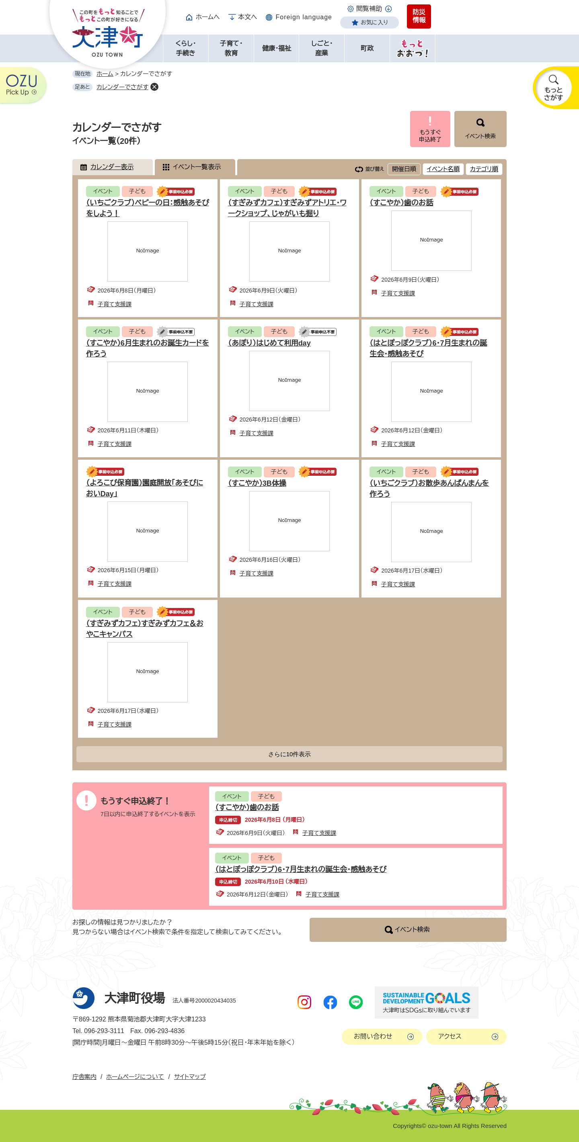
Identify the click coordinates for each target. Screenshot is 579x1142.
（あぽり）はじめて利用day (269, 343)
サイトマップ (190, 1076)
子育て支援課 (114, 304)
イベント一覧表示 (197, 167)
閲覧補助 (369, 8)
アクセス (450, 1036)
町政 (367, 48)
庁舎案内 (84, 1076)
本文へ (247, 17)
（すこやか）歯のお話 (401, 203)
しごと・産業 (322, 48)
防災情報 (419, 16)
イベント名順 (443, 169)
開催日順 (404, 169)
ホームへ (208, 17)
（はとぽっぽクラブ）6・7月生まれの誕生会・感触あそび (300, 870)
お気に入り (374, 22)
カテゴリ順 (484, 169)
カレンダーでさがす (122, 87)
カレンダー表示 (111, 167)
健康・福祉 (276, 48)
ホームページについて (135, 1076)
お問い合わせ (373, 1036)
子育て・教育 (231, 48)
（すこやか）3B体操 (257, 483)
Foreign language (303, 17)
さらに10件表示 (289, 754)
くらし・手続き (185, 48)
